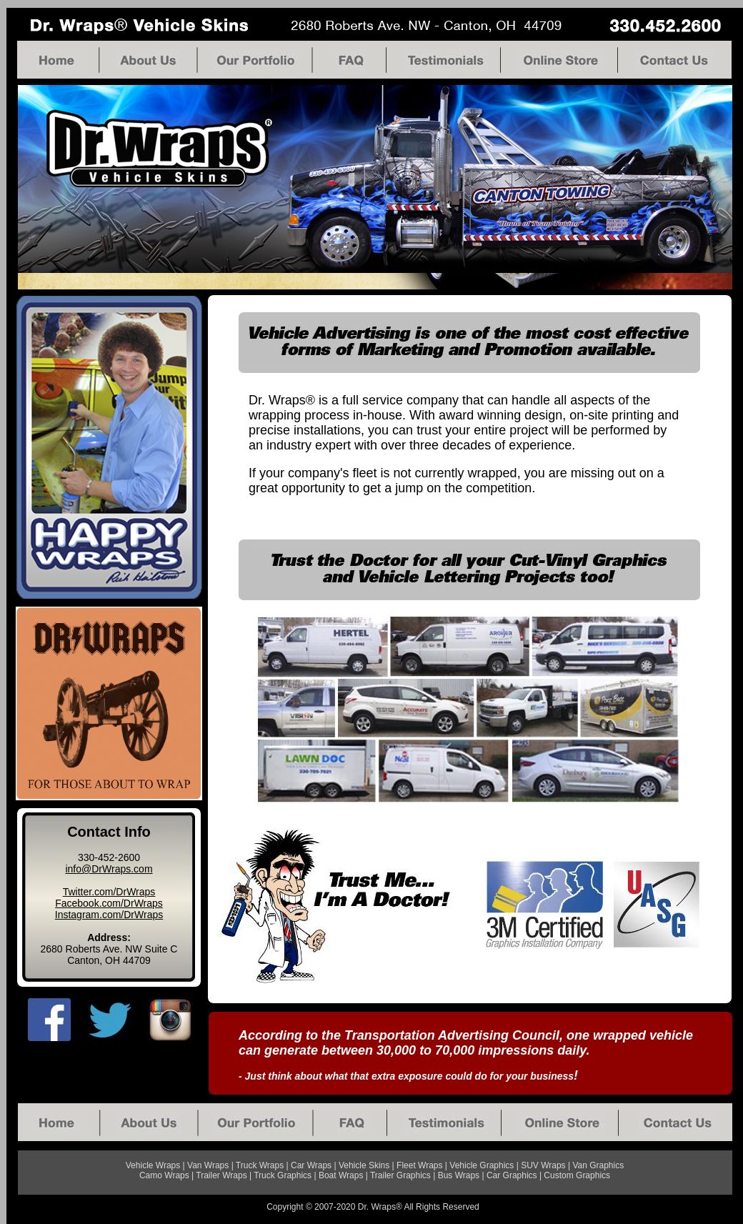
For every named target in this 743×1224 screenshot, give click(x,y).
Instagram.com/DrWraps (109, 914)
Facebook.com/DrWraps (109, 903)
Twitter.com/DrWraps (109, 891)
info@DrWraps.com (108, 869)
